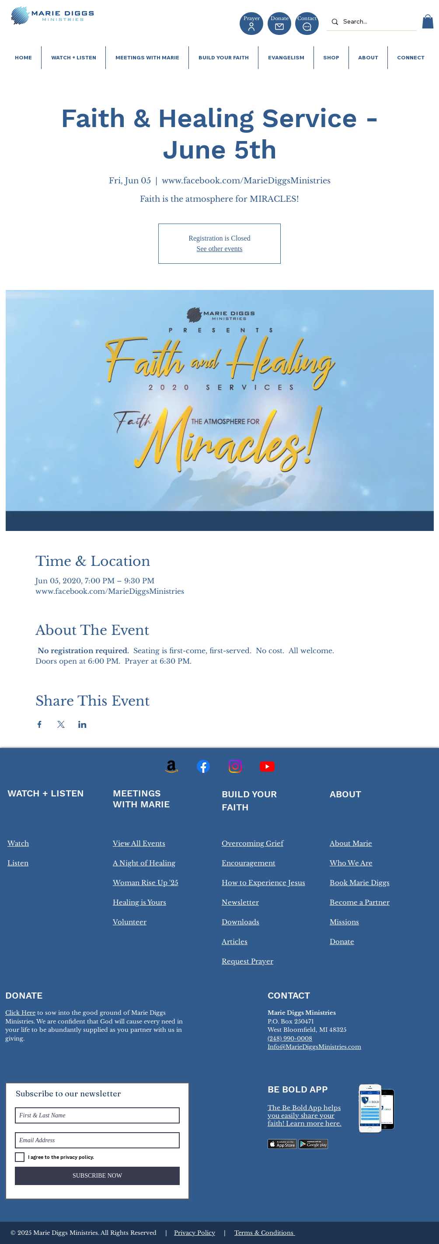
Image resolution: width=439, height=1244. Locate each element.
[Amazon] (171, 766)
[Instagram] (235, 766)
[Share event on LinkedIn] (82, 724)
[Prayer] (251, 23)
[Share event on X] (61, 724)
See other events (220, 248)
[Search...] (370, 21)
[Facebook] (203, 766)
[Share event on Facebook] (39, 724)
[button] (428, 21)
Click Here (20, 1013)
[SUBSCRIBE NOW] (97, 1176)
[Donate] (279, 23)
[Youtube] (267, 766)
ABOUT (345, 794)
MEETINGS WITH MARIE (141, 799)
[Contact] (307, 23)
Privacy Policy (194, 1233)
